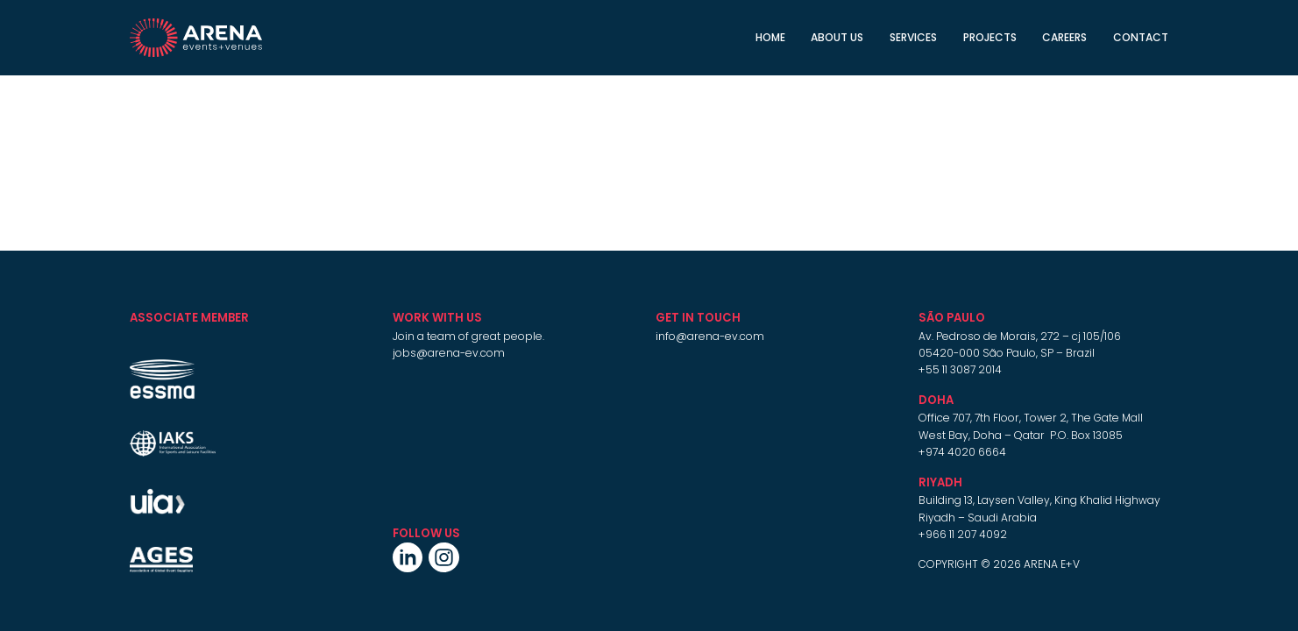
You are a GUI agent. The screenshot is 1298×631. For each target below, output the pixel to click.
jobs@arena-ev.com (449, 352)
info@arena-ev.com (710, 336)
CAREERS (1064, 37)
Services (913, 37)
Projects (990, 37)
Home (770, 37)
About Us (837, 37)
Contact (1140, 37)
